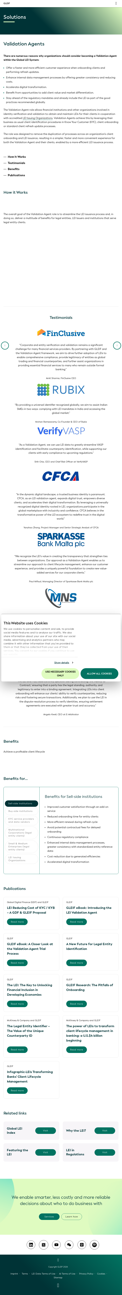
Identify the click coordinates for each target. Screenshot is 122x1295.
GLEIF (6, 3)
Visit (45, 1130)
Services (49, 1216)
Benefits (13, 169)
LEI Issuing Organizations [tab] (16, 859)
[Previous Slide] (5, 346)
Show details (61, 662)
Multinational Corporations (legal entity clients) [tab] (20, 832)
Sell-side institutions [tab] (20, 803)
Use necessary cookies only (60, 673)
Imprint (14, 1273)
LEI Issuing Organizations (38, 118)
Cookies (101, 1273)
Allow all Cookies (99, 673)
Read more (17, 921)
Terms (25, 1273)
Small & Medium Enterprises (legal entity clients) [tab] (18, 846)
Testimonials (16, 163)
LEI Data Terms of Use (43, 1273)
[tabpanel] (79, 830)
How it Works (17, 157)
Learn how (71, 1216)
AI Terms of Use (67, 1273)
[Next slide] (117, 346)
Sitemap (58, 1277)
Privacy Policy (86, 1273)
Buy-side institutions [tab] (20, 811)
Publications (16, 175)
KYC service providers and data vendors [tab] (21, 820)
